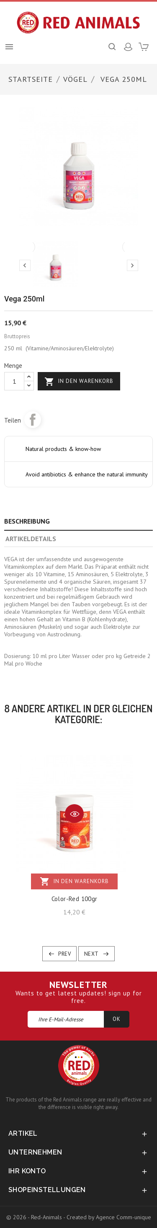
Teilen (32, 419)
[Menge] (14, 381)
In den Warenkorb (78, 382)
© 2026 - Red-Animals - (36, 1217)
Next (91, 953)
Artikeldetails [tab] (30, 538)
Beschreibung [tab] (27, 521)
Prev (64, 953)
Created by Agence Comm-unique (109, 1217)
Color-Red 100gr (74, 899)
